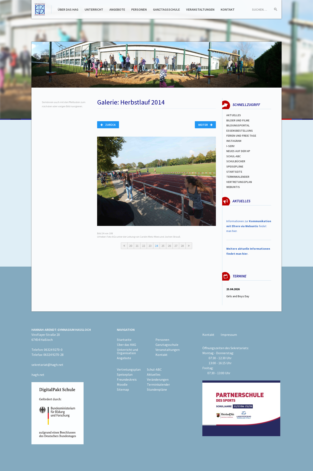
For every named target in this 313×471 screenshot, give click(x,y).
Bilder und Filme (237, 120)
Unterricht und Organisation (127, 351)
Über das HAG (68, 9)
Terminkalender (237, 177)
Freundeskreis (127, 379)
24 (156, 246)
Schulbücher (235, 161)
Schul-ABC (154, 369)
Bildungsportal (238, 125)
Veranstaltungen (200, 9)
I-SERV (230, 146)
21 (137, 246)
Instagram (233, 141)
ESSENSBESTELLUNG (239, 130)
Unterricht (94, 9)
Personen (139, 9)
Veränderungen (158, 379)
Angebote (117, 9)
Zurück (108, 125)
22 (143, 246)
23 (150, 246)
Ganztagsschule (166, 9)
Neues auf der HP (238, 151)
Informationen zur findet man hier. (248, 226)
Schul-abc (233, 156)
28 (182, 246)
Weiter (205, 125)
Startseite (234, 172)
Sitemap (123, 389)
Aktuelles (233, 115)
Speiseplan (125, 374)
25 (163, 246)
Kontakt (228, 9)
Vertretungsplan (239, 182)
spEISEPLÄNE (234, 166)
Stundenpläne (157, 389)
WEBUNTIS (233, 187)
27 (175, 246)
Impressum (229, 334)
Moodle (122, 384)
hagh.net (37, 375)
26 (169, 246)
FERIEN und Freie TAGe (241, 135)
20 (130, 246)
